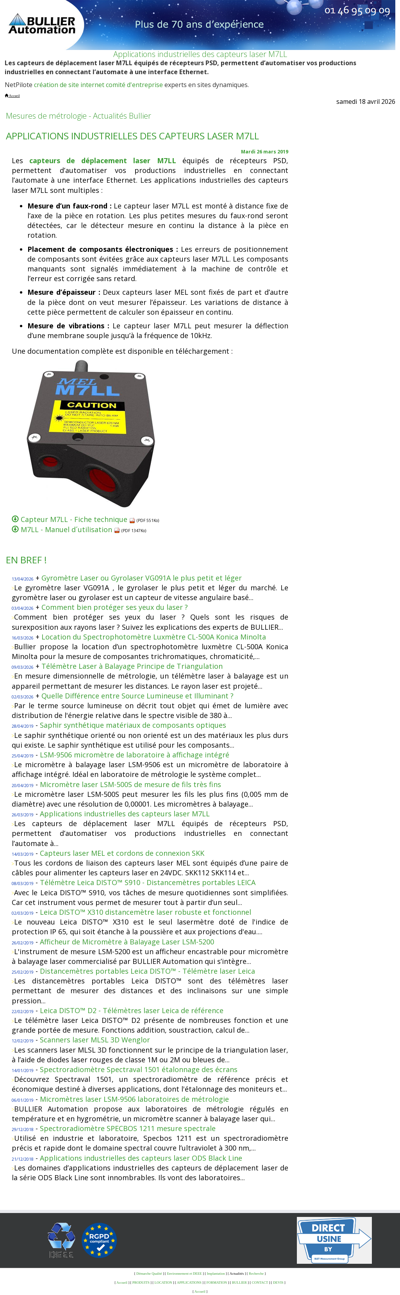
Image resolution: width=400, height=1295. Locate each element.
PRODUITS (141, 1282)
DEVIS (278, 1282)
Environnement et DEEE (184, 1273)
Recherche (256, 1273)
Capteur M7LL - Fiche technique (78, 519)
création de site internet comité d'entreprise (98, 84)
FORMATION (217, 1282)
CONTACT (260, 1282)
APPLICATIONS (189, 1282)
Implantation (216, 1273)
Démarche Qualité (149, 1273)
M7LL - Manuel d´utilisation (70, 529)
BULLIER (239, 1282)
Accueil (121, 1282)
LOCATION (163, 1282)
